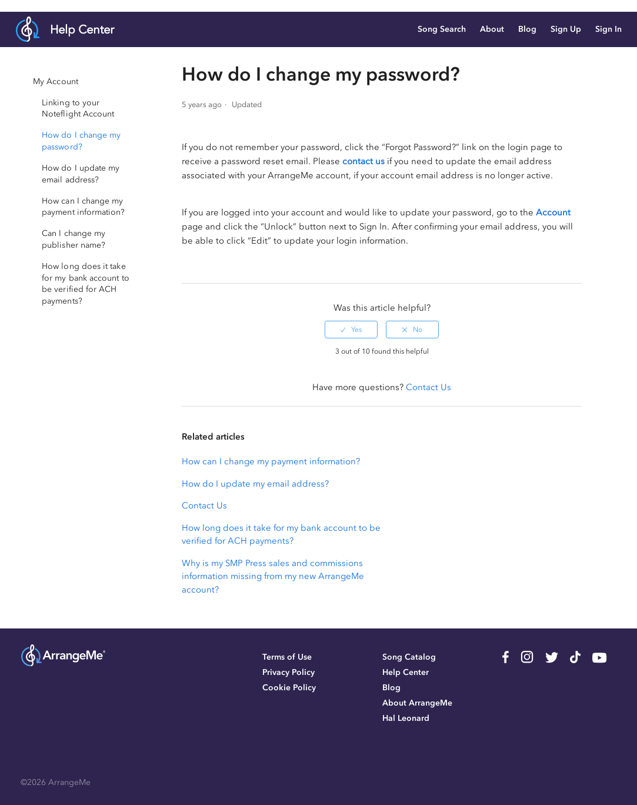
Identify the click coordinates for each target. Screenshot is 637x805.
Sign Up (566, 29)
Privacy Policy (288, 672)
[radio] (351, 329)
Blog (527, 29)
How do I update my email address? (255, 483)
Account (553, 212)
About (492, 29)
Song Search (442, 29)
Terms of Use (287, 657)
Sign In (608, 29)
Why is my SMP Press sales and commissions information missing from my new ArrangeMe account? (273, 576)
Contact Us (428, 387)
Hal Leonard (405, 718)
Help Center (82, 29)
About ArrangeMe (417, 703)
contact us (363, 161)
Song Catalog (409, 657)
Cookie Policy (289, 688)
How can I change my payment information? (271, 461)
